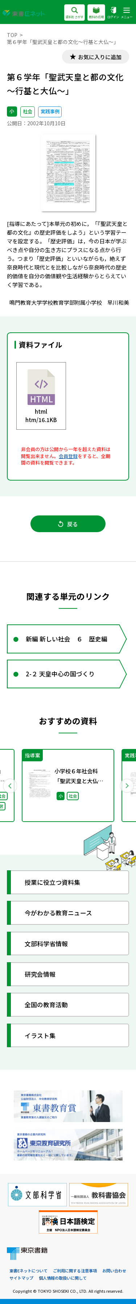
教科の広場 (96, 13)
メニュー (126, 13)
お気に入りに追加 (99, 57)
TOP (12, 35)
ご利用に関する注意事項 (75, 1270)
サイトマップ (21, 1278)
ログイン (113, 13)
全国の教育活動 (46, 1004)
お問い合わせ (114, 1270)
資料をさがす (74, 13)
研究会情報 (40, 974)
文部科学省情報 (46, 943)
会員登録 (68, 456)
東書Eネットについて (28, 1270)
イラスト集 (40, 1035)
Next (126, 786)
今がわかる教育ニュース (58, 912)
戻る (68, 524)
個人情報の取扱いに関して (63, 1278)
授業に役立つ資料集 (52, 882)
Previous (10, 786)
